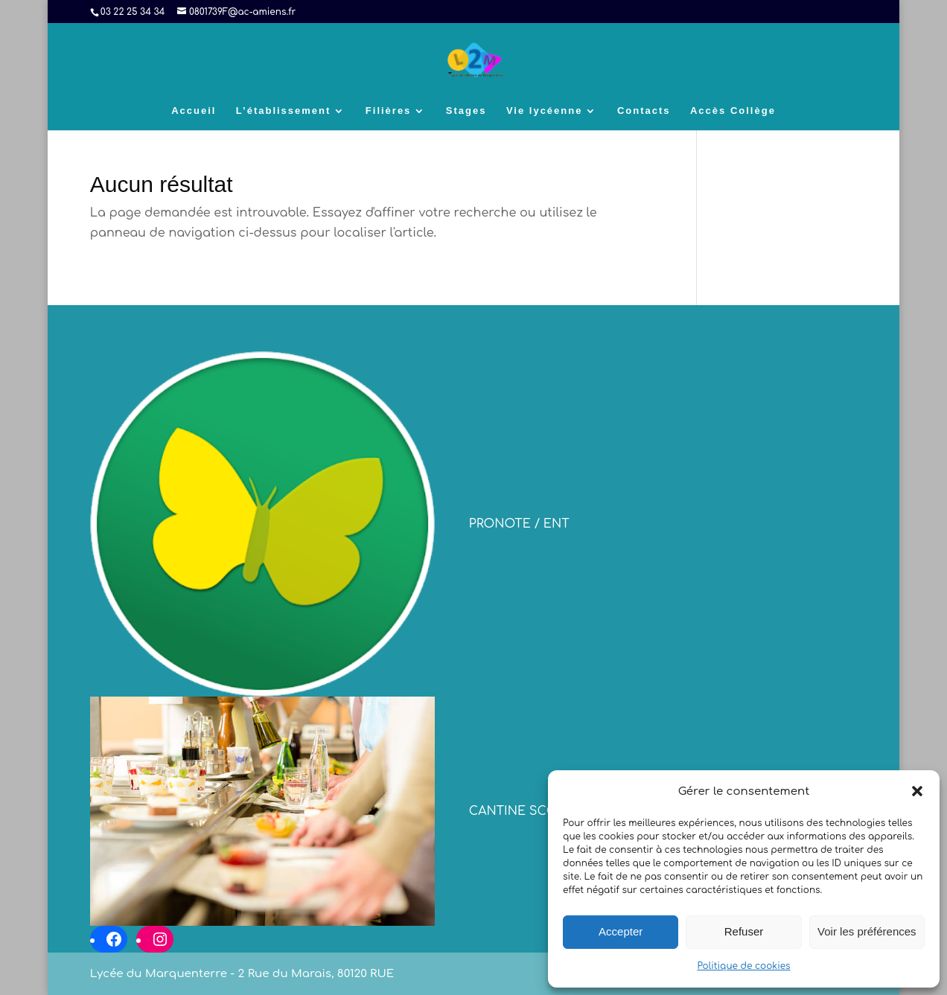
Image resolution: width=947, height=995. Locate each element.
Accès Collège (733, 111)
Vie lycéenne (544, 111)
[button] (917, 791)
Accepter (621, 931)
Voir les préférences (866, 931)
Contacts (644, 111)
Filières (389, 111)
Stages (466, 111)
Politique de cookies (743, 966)
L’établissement (283, 111)
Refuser (744, 931)
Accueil (193, 111)
